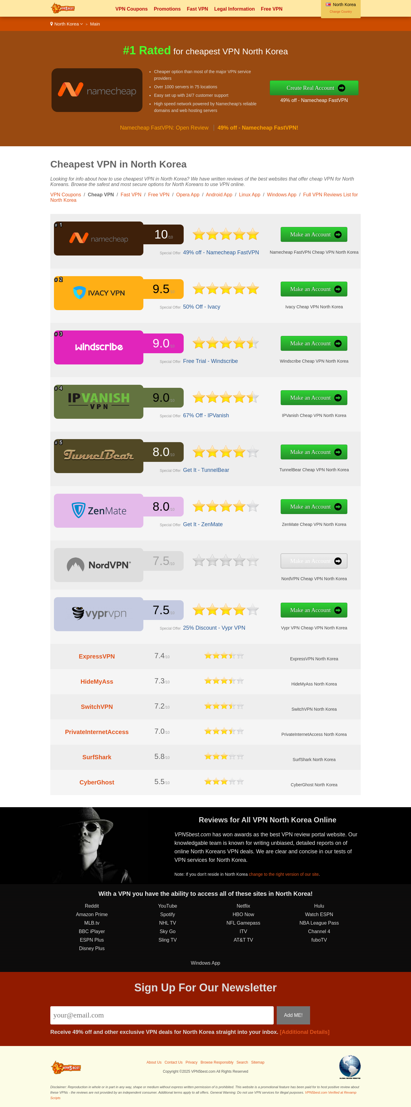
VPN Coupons (131, 9)
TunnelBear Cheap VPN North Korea (314, 469)
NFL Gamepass (243, 923)
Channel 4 (319, 931)
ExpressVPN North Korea (314, 658)
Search (242, 1062)
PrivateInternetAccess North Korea (314, 734)
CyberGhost (96, 782)
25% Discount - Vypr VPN (214, 628)
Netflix (243, 906)
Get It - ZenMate (203, 524)
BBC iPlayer (92, 931)
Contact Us (173, 1062)
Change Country (341, 11)
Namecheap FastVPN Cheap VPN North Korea (314, 252)
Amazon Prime (92, 914)
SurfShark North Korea (314, 759)
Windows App (281, 194)
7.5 (161, 560)
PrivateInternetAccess (97, 732)
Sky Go (167, 931)
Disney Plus (92, 948)
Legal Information (234, 9)
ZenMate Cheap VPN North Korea (314, 524)
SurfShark (97, 757)
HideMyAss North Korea (314, 684)
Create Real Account (310, 88)
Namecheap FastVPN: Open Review (164, 128)
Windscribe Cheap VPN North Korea (314, 361)
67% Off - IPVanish (206, 415)
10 (161, 234)
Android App (219, 194)
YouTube (167, 906)
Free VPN (271, 9)
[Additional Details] (304, 1032)
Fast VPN (197, 9)
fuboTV (319, 940)
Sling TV (168, 940)
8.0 (161, 452)
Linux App (249, 194)
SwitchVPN (97, 706)
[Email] (162, 1015)
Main (95, 23)
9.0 (161, 343)
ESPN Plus (92, 940)
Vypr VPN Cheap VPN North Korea (314, 627)
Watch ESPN (319, 914)
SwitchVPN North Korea (314, 709)
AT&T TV (243, 940)
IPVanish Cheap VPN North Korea (314, 415)
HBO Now (243, 914)
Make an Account (310, 234)
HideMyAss (97, 681)
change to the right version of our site (284, 874)
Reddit (92, 906)
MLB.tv (91, 923)
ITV (243, 931)
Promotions (167, 9)
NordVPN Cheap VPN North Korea (314, 578)
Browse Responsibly (217, 1062)
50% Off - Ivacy (201, 307)
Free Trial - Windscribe (210, 361)
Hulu (319, 906)
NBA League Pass (319, 923)
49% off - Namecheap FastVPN (314, 100)
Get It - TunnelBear (206, 470)
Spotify (167, 914)
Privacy (191, 1062)
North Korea (66, 23)
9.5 (161, 289)
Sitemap (257, 1062)
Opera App (187, 194)
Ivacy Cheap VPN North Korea (314, 306)
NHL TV (167, 923)
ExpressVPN (97, 656)
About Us (154, 1062)
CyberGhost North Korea (314, 784)
